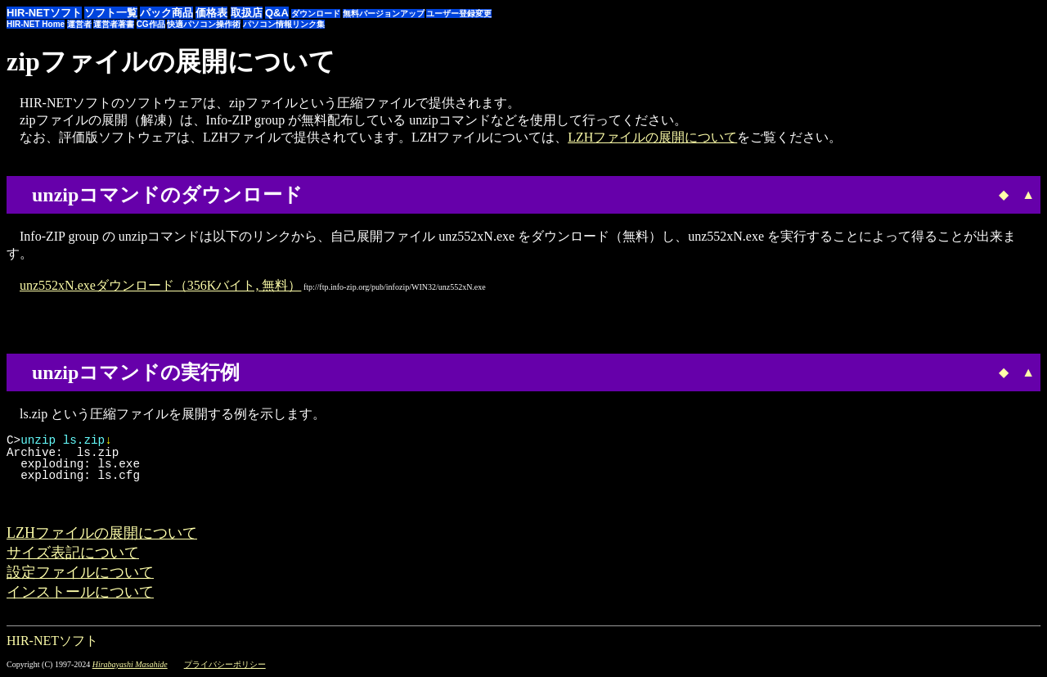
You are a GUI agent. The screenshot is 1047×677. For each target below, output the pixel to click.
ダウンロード (315, 13)
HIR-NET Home (36, 24)
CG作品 (151, 24)
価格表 (211, 13)
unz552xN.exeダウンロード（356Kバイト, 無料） (160, 285)
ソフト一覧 (110, 13)
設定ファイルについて (80, 572)
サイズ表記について (73, 552)
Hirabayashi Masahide (130, 664)
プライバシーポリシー (225, 664)
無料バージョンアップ (384, 13)
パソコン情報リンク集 (284, 24)
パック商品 (166, 13)
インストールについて (80, 592)
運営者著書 (113, 24)
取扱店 (247, 13)
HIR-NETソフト (44, 13)
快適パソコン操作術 (203, 24)
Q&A (277, 13)
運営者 (79, 24)
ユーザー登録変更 (459, 13)
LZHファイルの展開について (652, 137)
